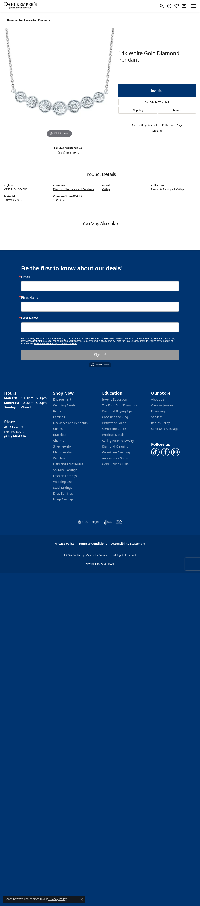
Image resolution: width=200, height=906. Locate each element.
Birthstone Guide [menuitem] (114, 423)
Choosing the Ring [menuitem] (115, 417)
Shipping (138, 110)
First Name (30, 297)
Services (157, 417)
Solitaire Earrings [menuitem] (65, 470)
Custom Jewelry (162, 405)
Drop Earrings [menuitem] (63, 493)
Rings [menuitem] (57, 411)
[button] (162, 6)
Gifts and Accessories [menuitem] (68, 464)
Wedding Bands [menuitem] (64, 405)
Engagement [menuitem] (62, 399)
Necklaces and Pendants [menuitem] (70, 423)
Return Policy (160, 423)
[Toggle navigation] (193, 6)
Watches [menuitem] (59, 458)
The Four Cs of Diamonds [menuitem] (120, 405)
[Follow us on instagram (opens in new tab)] (175, 452)
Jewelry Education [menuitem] (114, 399)
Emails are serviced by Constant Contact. (55, 343)
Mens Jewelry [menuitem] (62, 452)
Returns (177, 110)
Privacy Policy (64, 544)
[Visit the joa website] (108, 522)
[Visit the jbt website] (96, 522)
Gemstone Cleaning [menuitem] (116, 452)
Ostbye (106, 189)
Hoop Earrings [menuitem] (63, 499)
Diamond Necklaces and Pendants (28, 20)
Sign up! (100, 355)
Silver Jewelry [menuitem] (62, 446)
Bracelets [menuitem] (59, 435)
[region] (59, 83)
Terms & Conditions (93, 544)
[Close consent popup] (81, 899)
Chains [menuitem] (58, 429)
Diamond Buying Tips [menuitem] (117, 411)
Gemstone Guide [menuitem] (114, 429)
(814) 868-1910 (68, 152)
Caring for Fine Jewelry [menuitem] (118, 441)
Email (25, 277)
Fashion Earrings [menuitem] (65, 476)
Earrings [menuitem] (59, 417)
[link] (184, 6)
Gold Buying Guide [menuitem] (115, 464)
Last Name (29, 318)
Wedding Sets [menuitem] (63, 482)
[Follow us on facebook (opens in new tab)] (165, 452)
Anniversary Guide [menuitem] (115, 458)
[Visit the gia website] (83, 522)
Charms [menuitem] (58, 441)
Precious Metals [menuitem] (113, 435)
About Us (157, 399)
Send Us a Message (164, 429)
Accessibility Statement (128, 544)
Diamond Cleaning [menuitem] (115, 446)
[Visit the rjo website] (119, 522)
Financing (158, 411)
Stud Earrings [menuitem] (62, 488)
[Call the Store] (15, 436)
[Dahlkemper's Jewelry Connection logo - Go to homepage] (20, 6)
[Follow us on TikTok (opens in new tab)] (155, 452)
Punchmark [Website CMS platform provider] (108, 564)
